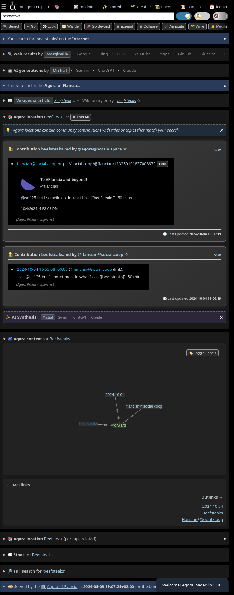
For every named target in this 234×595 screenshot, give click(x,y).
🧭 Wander (71, 26)
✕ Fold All (81, 117)
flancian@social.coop (37, 163)
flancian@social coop (202, 519)
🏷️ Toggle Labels (202, 353)
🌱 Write (197, 26)
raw (217, 149)
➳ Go (31, 26)
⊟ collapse (148, 26)
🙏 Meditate (220, 26)
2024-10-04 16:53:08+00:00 (42, 269)
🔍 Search (11, 26)
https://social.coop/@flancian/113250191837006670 (107, 163)
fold (162, 164)
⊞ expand (124, 26)
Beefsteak (62, 100)
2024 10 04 (212, 506)
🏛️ (43, 586)
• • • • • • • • (117, 54)
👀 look (49, 26)
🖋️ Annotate (174, 26)
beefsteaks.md (56, 149)
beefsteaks (126, 100)
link (117, 269)
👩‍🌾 (10, 149)
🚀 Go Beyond (98, 26)
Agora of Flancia (62, 586)
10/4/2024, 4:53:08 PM (39, 208)
